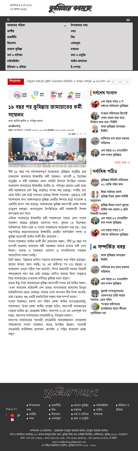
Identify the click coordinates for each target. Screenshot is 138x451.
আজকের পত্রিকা (16, 25)
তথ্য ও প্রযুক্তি (78, 55)
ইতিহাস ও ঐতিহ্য (16, 67)
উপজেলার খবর (79, 25)
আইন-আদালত (79, 61)
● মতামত (76, 410)
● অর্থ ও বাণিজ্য (80, 414)
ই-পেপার (75, 67)
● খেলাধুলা (55, 418)
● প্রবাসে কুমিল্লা (79, 405)
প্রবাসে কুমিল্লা (14, 49)
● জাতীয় (31, 414)
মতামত (75, 49)
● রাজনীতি (55, 405)
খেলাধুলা (75, 43)
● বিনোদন (54, 414)
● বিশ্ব (52, 410)
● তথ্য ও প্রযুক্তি (80, 418)
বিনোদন (11, 43)
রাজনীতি (11, 37)
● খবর (30, 418)
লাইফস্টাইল (13, 61)
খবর (73, 31)
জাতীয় (10, 31)
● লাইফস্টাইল (100, 405)
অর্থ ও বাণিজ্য (14, 55)
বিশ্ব (73, 37)
